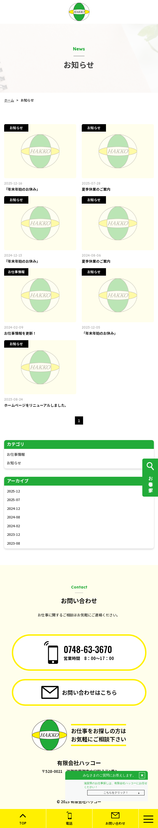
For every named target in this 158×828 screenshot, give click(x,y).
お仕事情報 (16, 454)
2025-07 (13, 499)
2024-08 (13, 517)
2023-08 (13, 543)
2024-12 (13, 508)
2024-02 (13, 525)
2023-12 (13, 534)
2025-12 (13, 491)
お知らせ (14, 462)
